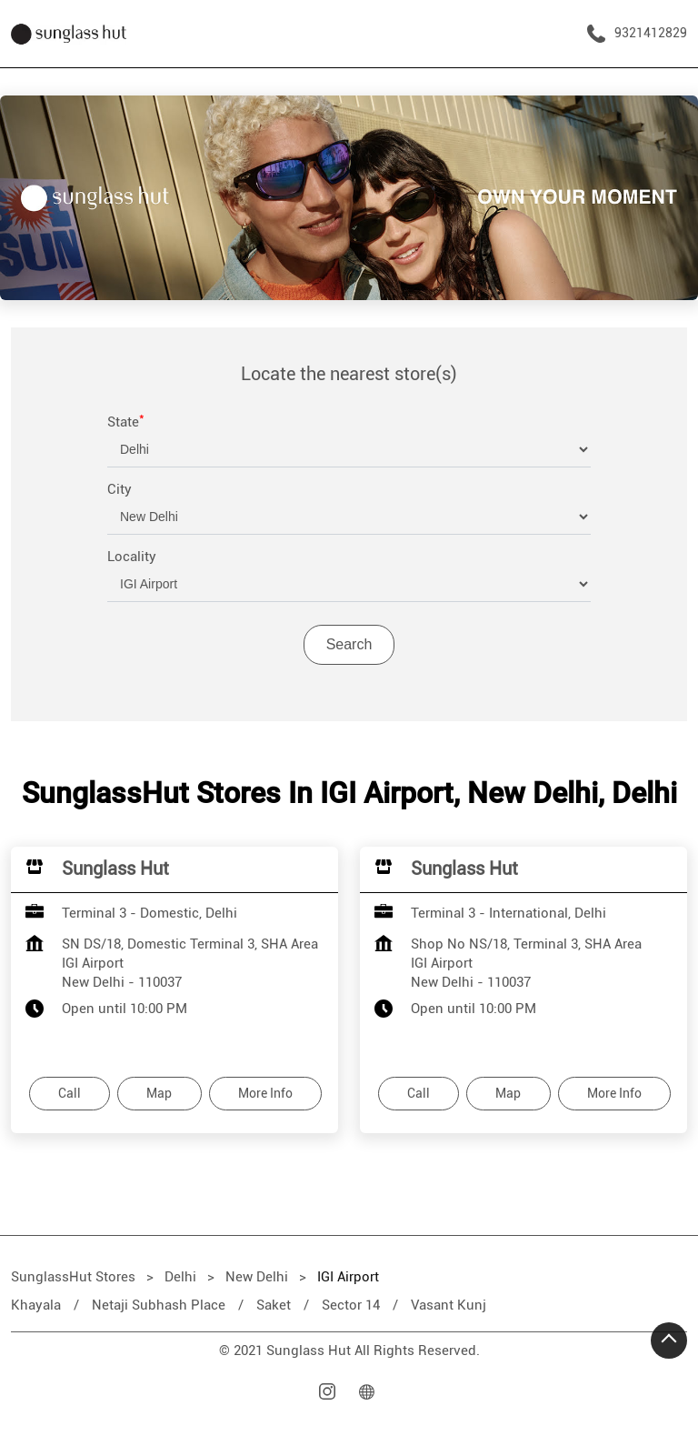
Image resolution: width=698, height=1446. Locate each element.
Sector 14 (351, 1305)
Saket (273, 1305)
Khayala (36, 1305)
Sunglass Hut (115, 868)
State (126, 422)
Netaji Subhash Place (158, 1305)
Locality (131, 556)
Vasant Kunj (448, 1305)
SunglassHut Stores (75, 1277)
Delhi (180, 1277)
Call (69, 1093)
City (119, 489)
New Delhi (256, 1277)
